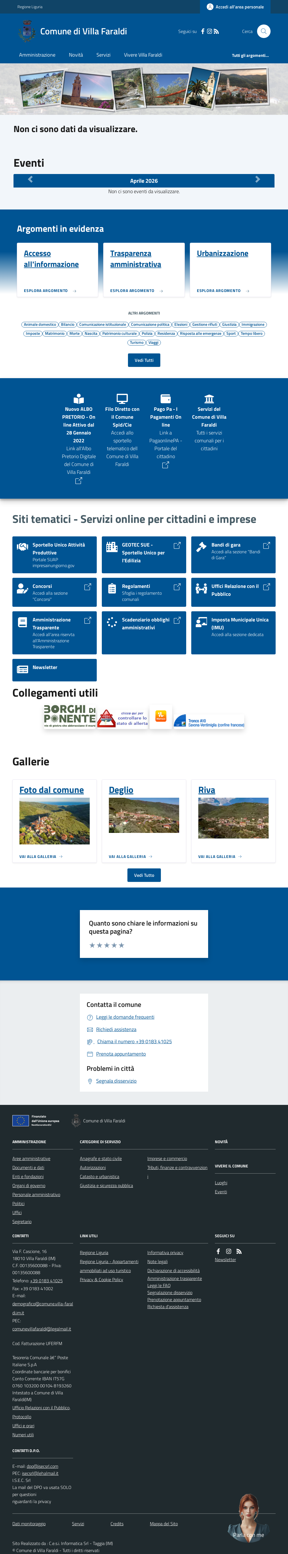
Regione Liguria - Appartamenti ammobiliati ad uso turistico (109, 1266)
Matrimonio (54, 333)
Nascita (91, 333)
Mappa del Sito (164, 1523)
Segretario (22, 1221)
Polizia (147, 333)
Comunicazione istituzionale (102, 324)
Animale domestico (40, 324)
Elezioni (180, 324)
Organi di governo (28, 1185)
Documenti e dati (28, 1167)
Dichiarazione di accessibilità (173, 1270)
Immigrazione (253, 324)
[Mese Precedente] (30, 179)
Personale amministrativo (36, 1194)
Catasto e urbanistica (99, 1176)
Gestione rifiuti (204, 324)
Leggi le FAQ (159, 1285)
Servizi (103, 55)
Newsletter (225, 1259)
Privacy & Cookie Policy (101, 1279)
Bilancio (67, 324)
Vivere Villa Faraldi (143, 55)
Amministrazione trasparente (174, 1278)
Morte (74, 333)
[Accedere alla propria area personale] (235, 7)
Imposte (33, 333)
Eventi (221, 1191)
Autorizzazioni (93, 1167)
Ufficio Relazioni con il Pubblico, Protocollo (41, 1412)
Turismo (136, 342)
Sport (231, 333)
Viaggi (153, 342)
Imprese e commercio (167, 1158)
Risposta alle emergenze (200, 333)
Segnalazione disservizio (169, 1292)
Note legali (157, 1261)
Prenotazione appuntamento (174, 1299)
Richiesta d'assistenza (167, 1306)
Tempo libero (251, 333)
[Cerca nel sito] (262, 31)
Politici (18, 1203)
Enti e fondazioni (28, 1176)
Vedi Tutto (144, 875)
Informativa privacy (165, 1252)
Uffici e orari (23, 1425)
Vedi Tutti (144, 360)
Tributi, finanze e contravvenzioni (177, 1172)
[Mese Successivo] (258, 179)
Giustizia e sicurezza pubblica (106, 1185)
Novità (76, 55)
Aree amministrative (31, 1158)
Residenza (166, 333)
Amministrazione (37, 55)
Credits (117, 1523)
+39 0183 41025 (46, 1280)
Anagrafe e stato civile (101, 1158)
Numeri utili (23, 1434)
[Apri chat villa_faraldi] (248, 1517)
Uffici (17, 1212)
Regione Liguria (29, 7)
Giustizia (229, 324)
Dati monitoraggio (29, 1523)
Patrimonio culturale (119, 333)
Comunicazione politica (150, 324)
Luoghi (221, 1182)
